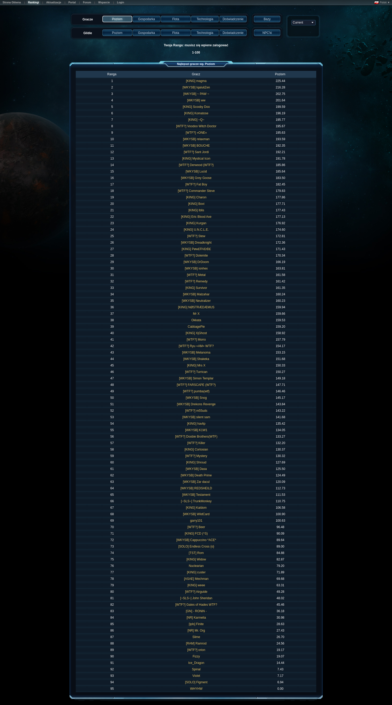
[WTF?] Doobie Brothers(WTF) (196, 436)
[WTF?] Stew (196, 236)
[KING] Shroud (196, 462)
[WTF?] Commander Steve (196, 191)
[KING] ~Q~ (196, 120)
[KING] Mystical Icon (196, 158)
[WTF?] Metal (196, 275)
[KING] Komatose (196, 113)
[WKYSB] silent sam (196, 417)
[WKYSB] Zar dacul (196, 482)
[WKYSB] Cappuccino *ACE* (196, 540)
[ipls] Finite (196, 624)
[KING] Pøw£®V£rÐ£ (196, 249)
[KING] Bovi (196, 204)
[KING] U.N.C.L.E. (196, 229)
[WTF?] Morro (196, 339)
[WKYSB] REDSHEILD (196, 488)
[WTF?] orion (196, 650)
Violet (196, 676)
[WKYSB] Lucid (196, 171)
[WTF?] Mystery (196, 456)
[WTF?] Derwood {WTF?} (196, 165)
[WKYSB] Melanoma (196, 352)
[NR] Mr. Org (196, 630)
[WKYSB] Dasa (196, 469)
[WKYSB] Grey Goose (196, 178)
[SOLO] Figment (196, 682)
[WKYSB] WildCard (196, 514)
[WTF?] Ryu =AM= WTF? (196, 346)
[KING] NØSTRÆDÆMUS (196, 307)
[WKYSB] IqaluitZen (196, 87)
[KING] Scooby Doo (196, 107)
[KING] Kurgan (196, 223)
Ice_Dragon (196, 663)
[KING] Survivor (196, 288)
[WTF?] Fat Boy (196, 184)
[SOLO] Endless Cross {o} (196, 546)
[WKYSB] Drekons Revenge (196, 404)
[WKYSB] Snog (196, 398)
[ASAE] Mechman (196, 579)
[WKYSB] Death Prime (196, 475)
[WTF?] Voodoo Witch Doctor (196, 126)
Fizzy (196, 656)
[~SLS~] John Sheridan (196, 598)
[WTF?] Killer (196, 443)
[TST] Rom (196, 553)
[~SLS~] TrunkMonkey (196, 501)
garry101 (196, 520)
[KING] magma (196, 81)
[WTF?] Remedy (196, 281)
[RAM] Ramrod (196, 643)
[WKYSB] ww (196, 100)
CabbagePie (196, 326)
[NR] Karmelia (196, 617)
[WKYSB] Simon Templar (196, 378)
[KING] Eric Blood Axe (196, 217)
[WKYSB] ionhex (196, 268)
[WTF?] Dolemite (196, 255)
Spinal (196, 669)
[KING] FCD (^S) (196, 533)
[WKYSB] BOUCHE (196, 145)
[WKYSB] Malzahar (196, 294)
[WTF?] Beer (196, 527)
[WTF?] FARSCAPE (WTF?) (196, 385)
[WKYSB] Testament (196, 495)
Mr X (196, 314)
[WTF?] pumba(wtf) (196, 391)
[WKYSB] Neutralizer (196, 301)
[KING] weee (196, 585)
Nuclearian (196, 566)
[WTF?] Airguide (196, 592)
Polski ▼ (382, 2)
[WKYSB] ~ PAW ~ (196, 94)
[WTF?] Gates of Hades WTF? (196, 604)
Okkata (196, 320)
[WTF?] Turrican (196, 372)
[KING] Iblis (196, 210)
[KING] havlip (196, 423)
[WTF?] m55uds (196, 410)
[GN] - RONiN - (196, 611)
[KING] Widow (196, 559)
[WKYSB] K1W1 (196, 430)
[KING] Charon (196, 197)
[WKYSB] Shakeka (196, 359)
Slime (196, 637)
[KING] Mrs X (196, 365)
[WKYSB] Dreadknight (196, 242)
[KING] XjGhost (196, 333)
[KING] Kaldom (196, 507)
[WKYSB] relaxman (196, 139)
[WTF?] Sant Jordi (196, 152)
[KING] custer (196, 572)
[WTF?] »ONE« (196, 132)
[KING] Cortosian (196, 449)
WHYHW (196, 689)
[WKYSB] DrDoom (196, 262)
